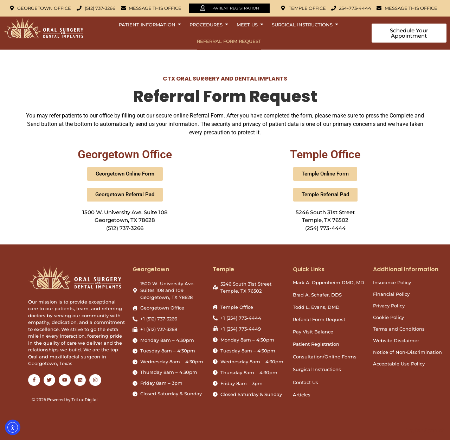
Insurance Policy (392, 282)
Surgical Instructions (304, 24)
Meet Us (249, 24)
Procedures (207, 24)
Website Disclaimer (396, 340)
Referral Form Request (229, 41)
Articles (301, 394)
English (414, 430)
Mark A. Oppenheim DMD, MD (328, 282)
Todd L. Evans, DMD (316, 307)
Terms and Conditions (399, 329)
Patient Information (149, 24)
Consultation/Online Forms (324, 356)
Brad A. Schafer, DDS (317, 295)
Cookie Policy (388, 317)
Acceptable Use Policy (399, 363)
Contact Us (305, 382)
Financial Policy (391, 294)
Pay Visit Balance (313, 331)
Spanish (434, 430)
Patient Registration (316, 344)
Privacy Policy (389, 305)
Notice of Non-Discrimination (407, 352)
